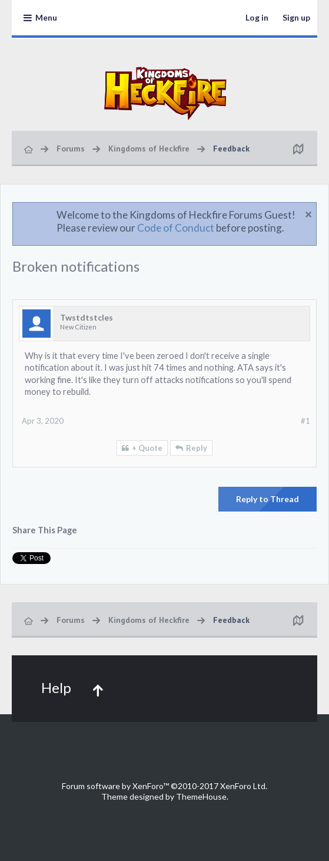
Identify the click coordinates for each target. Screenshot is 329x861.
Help (56, 687)
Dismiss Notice (308, 214)
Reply (196, 448)
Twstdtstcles (86, 317)
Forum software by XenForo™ (164, 786)
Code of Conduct (175, 228)
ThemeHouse (201, 796)
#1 (305, 420)
